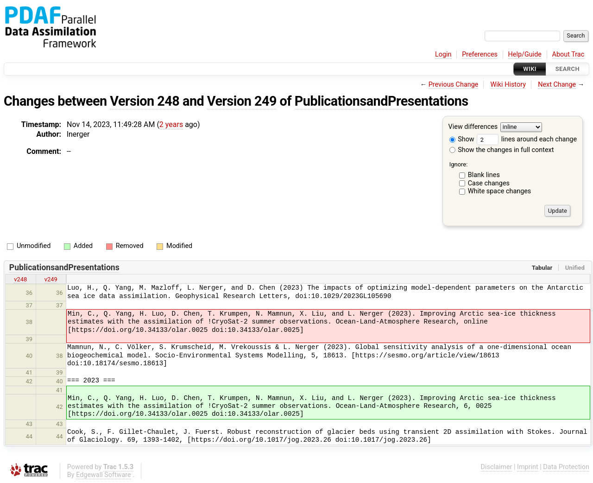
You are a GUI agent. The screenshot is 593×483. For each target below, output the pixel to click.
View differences (473, 127)
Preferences (480, 54)
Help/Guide (525, 54)
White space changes (499, 191)
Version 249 (242, 101)
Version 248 (144, 101)
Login (443, 54)
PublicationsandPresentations (381, 101)
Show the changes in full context (501, 150)
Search (567, 68)
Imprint (527, 467)
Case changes (489, 183)
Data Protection (566, 467)
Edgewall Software (103, 475)
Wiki (529, 68)
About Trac (568, 54)
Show (461, 139)
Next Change (557, 85)
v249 (50, 279)
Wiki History (508, 85)
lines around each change (527, 139)
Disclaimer (496, 467)
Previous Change (454, 85)
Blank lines (484, 175)
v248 (20, 279)
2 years (171, 124)
